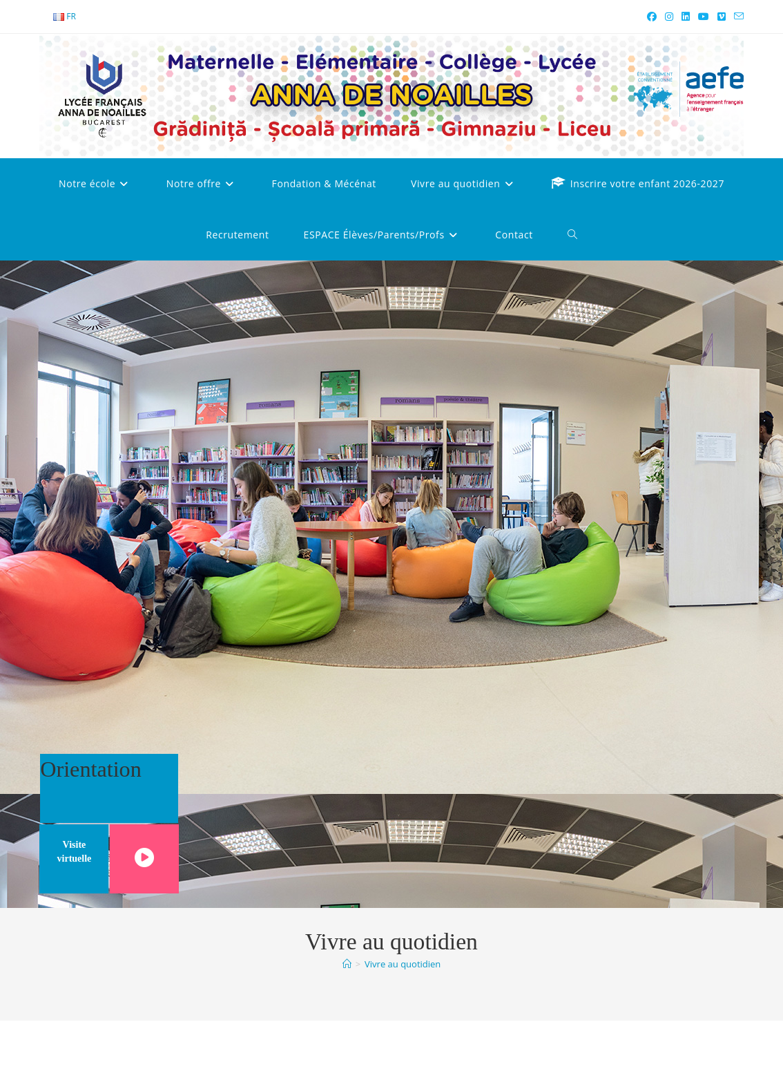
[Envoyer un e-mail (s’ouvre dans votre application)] (737, 16)
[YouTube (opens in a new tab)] (703, 16)
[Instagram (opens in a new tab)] (669, 16)
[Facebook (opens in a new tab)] (652, 16)
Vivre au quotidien (403, 964)
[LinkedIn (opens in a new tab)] (685, 16)
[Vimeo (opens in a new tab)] (721, 16)
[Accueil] (346, 964)
